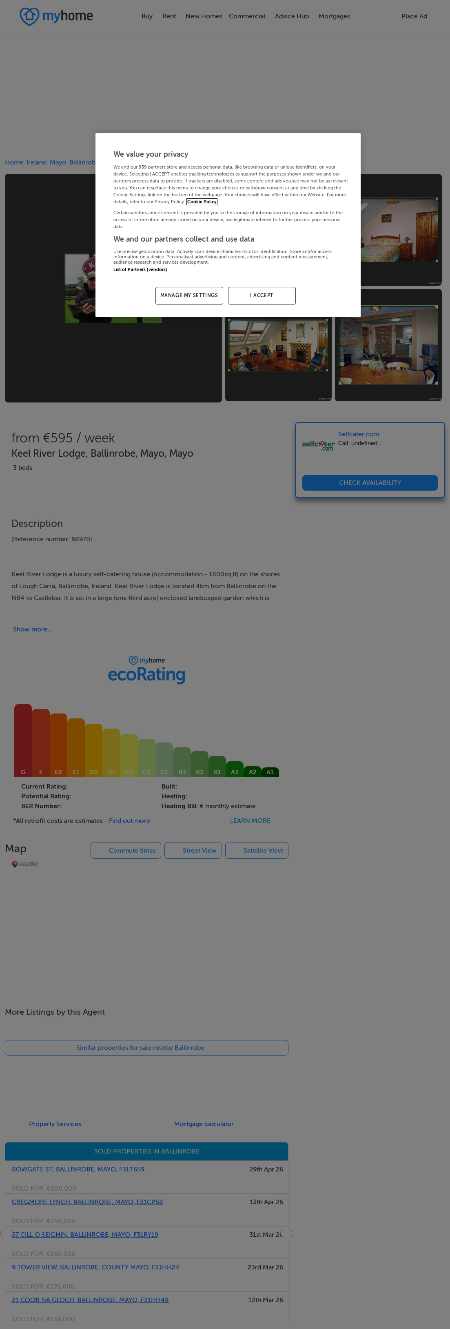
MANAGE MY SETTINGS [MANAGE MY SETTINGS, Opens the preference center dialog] (189, 295)
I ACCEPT (261, 295)
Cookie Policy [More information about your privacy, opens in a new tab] (202, 201)
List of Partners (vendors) (140, 269)
